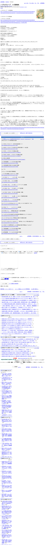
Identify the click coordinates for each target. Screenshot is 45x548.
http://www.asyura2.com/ (23, 361)
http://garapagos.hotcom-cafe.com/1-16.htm (10, 166)
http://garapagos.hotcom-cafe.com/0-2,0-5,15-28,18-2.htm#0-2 (13, 159)
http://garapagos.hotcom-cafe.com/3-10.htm (10, 212)
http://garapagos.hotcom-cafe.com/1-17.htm (10, 229)
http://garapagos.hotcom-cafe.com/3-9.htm (10, 208)
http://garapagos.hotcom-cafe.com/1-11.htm (10, 215)
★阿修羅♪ (2, 1)
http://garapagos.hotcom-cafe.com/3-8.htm (10, 201)
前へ (38, 3)
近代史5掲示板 (36, 236)
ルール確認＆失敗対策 (13, 286)
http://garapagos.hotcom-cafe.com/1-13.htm (10, 226)
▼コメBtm (31, 3)
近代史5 (7, 1)
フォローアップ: (3, 245)
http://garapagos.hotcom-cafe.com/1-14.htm (10, 222)
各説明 (35, 252)
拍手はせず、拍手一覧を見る (26, 133)
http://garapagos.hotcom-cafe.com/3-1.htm (10, 175)
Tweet (1, 8)
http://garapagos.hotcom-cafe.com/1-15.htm (10, 219)
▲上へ (21, 236)
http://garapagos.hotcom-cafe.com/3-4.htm (10, 186)
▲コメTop (26, 3)
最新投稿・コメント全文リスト (7, 291)
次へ (36, 3)
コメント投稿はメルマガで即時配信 (22, 291)
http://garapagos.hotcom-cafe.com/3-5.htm (10, 189)
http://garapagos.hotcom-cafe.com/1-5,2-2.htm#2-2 (11, 155)
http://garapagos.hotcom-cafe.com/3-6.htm (10, 193)
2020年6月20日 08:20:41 (15, 139)
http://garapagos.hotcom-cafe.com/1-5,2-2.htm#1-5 (11, 152)
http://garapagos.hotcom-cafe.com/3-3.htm (10, 182)
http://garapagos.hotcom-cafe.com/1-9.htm (10, 233)
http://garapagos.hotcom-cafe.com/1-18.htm (10, 163)
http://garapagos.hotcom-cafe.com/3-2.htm (10, 178)
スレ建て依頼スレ (34, 291)
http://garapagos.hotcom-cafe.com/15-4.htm (10, 204)
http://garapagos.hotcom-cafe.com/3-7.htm (10, 197)
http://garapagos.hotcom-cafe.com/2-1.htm (10, 148)
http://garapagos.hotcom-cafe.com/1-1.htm (10, 145)
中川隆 (6, 139)
